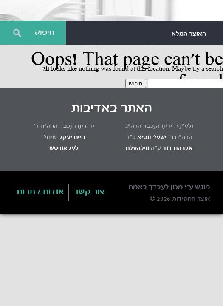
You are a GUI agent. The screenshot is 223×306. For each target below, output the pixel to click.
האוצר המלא (189, 34)
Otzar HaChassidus (111, 11)
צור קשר (89, 192)
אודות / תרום (40, 192)
